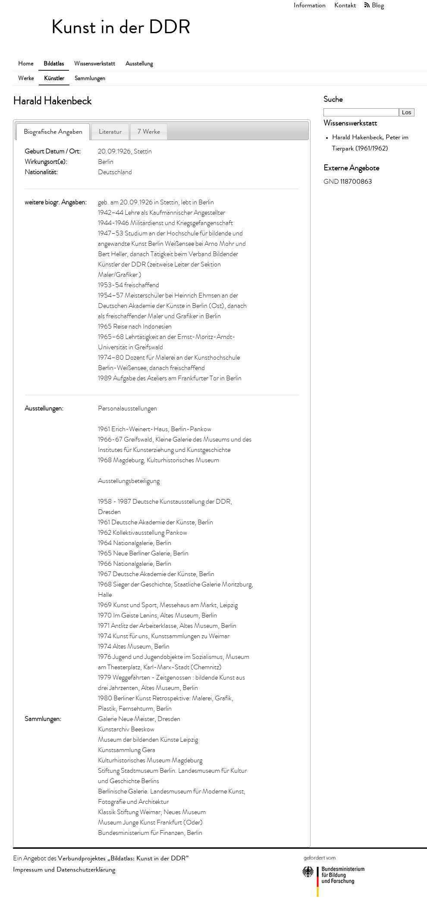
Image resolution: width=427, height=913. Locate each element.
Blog (378, 5)
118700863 (356, 181)
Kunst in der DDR (121, 27)
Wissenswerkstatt (94, 64)
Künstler (54, 78)
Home (25, 64)
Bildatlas (54, 64)
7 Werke (149, 131)
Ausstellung (139, 64)
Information (310, 5)
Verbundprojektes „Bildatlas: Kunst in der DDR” (123, 858)
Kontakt (345, 5)
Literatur (110, 131)
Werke (26, 78)
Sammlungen (90, 78)
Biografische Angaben (53, 131)
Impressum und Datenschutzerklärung (64, 869)
